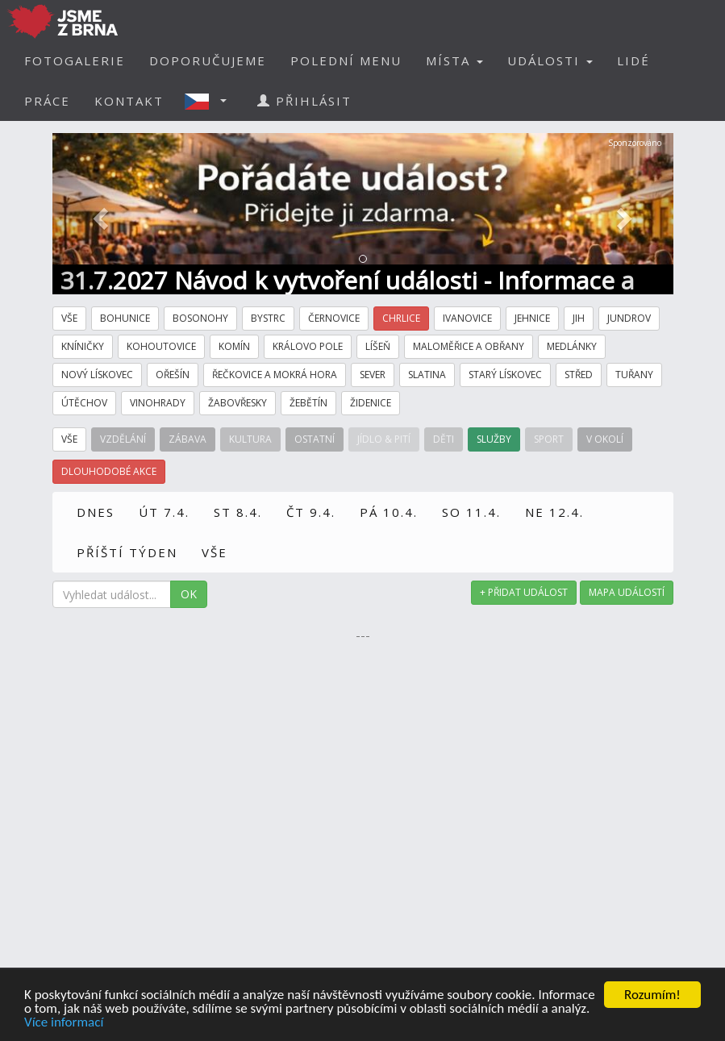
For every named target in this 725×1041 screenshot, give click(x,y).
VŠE (214, 552)
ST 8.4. (238, 512)
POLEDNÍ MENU (346, 60)
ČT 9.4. (310, 512)
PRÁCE (47, 101)
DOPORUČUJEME (207, 60)
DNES (96, 512)
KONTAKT (129, 101)
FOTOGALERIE (74, 60)
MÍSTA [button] (454, 60)
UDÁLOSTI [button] (550, 60)
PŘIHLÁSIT (304, 101)
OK (189, 594)
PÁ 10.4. (389, 512)
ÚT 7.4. (164, 512)
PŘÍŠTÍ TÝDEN (127, 552)
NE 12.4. (554, 512)
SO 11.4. (471, 512)
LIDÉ (633, 60)
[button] (210, 101)
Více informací (63, 1023)
